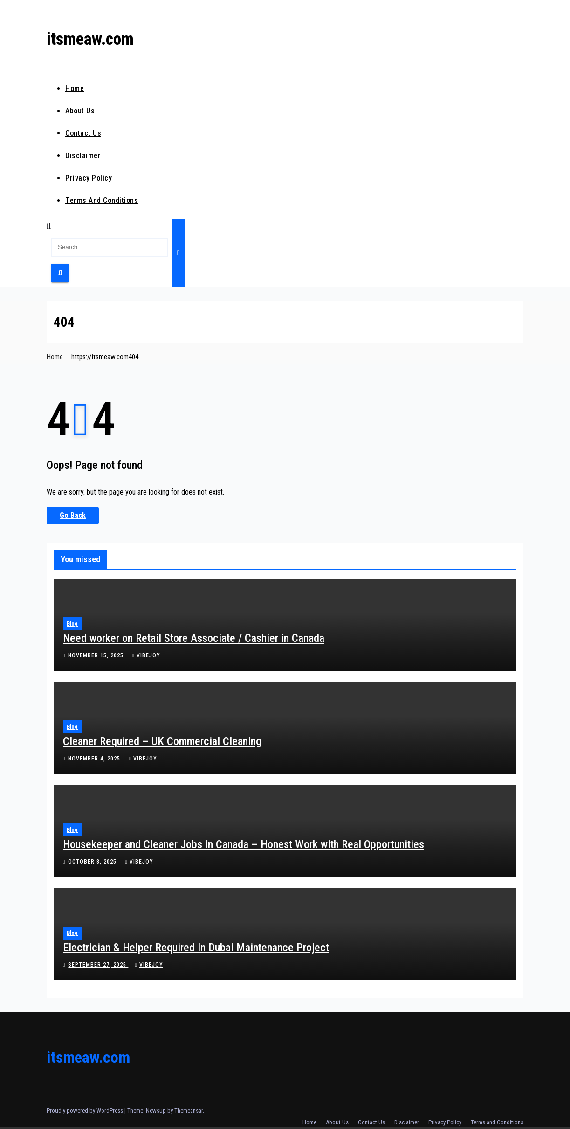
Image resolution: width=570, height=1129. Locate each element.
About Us (80, 110)
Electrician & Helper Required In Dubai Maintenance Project (196, 947)
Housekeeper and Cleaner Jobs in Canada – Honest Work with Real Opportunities (243, 844)
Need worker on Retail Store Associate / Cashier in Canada (193, 638)
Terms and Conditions (101, 200)
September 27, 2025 (98, 965)
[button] (49, 226)
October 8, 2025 (93, 861)
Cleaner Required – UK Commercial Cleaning (162, 741)
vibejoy (146, 655)
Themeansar (188, 1110)
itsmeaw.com (90, 39)
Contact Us (83, 133)
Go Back (73, 515)
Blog (72, 623)
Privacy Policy (88, 178)
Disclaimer (83, 155)
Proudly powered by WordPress (85, 1110)
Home (74, 88)
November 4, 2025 (95, 758)
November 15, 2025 (96, 655)
